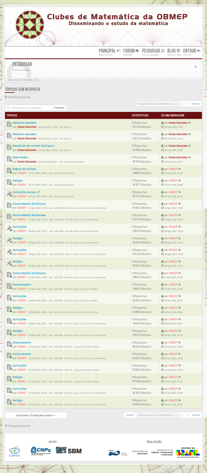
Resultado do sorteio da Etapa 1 (34, 145)
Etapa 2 (68, 138)
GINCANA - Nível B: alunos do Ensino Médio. (76, 219)
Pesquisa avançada (19, 97)
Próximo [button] (196, 103)
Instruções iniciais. (25, 192)
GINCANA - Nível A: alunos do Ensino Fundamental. (80, 207)
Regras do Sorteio (24, 169)
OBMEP (21, 173)
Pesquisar (153, 51)
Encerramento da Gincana (29, 203)
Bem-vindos (20, 157)
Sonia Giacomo (27, 127)
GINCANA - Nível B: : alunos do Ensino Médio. (77, 346)
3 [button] (187, 103)
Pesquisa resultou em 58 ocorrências (155, 103)
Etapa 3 (68, 126)
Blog (173, 51)
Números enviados (25, 122)
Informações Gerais (74, 161)
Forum (131, 51)
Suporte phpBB (28, 468)
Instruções (19, 226)
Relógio (18, 180)
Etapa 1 (68, 150)
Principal (109, 51)
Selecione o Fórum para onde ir (35, 415)
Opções (130, 414)
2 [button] (182, 103)
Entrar (191, 51)
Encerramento (22, 284)
